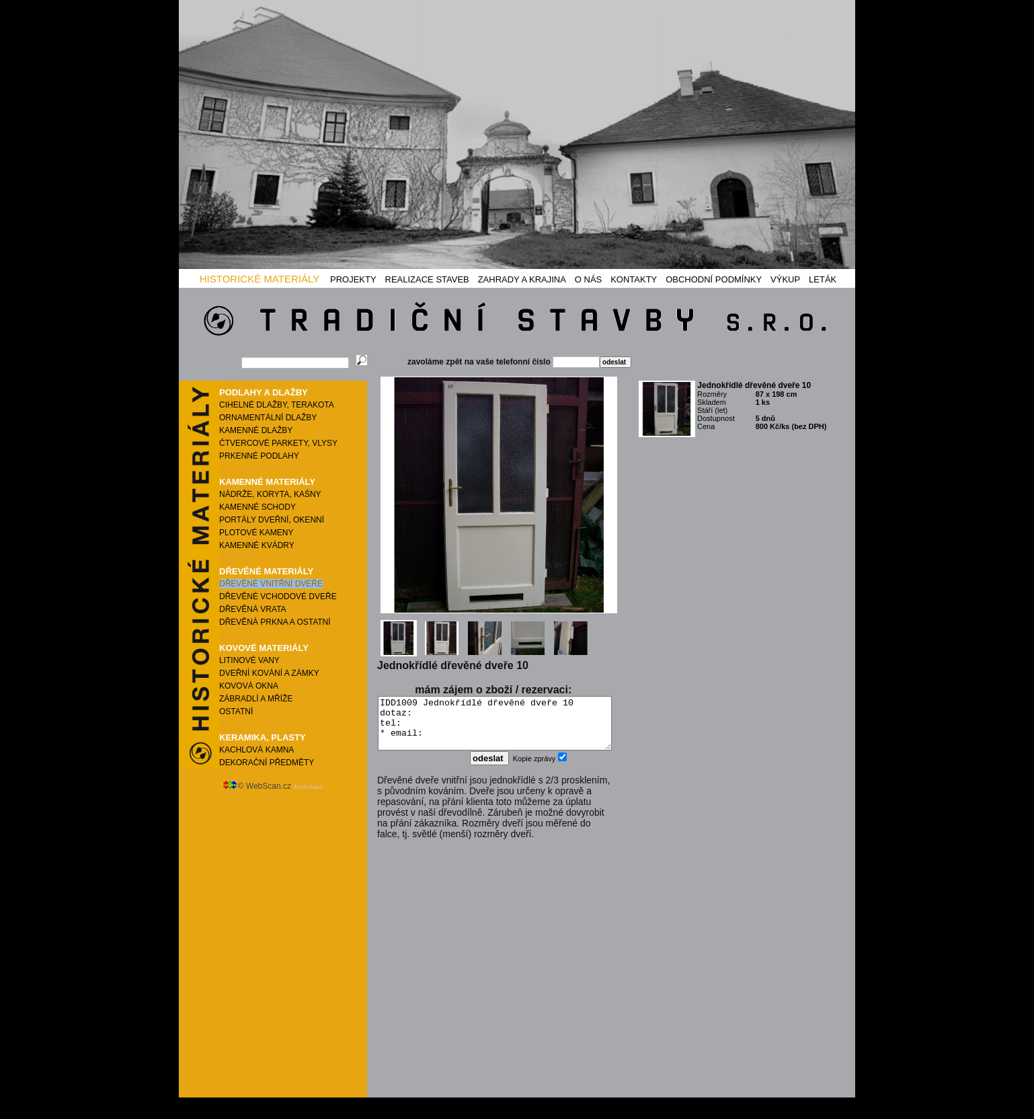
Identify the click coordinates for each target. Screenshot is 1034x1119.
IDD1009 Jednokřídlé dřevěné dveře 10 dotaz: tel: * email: (495, 728)
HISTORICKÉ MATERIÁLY (259, 278)
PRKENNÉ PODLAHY (259, 456)
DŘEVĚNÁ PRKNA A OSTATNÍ (275, 622)
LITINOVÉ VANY (249, 660)
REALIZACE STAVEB (427, 279)
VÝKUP (785, 279)
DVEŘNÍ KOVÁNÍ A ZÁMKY (269, 673)
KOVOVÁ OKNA (248, 686)
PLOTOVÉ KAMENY (256, 532)
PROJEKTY (353, 279)
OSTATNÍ (236, 711)
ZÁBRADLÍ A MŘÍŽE (255, 698)
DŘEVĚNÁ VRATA (252, 609)
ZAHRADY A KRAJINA (522, 279)
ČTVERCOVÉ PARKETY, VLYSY (278, 443)
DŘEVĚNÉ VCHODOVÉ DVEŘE (278, 596)
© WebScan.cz (272, 786)
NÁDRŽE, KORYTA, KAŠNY (270, 494)
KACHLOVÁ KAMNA (256, 750)
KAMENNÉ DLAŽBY (255, 430)
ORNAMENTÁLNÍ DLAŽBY (268, 417)
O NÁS (588, 279)
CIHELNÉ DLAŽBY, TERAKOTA (276, 405)
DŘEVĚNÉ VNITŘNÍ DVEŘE (271, 583)
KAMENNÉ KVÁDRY (256, 545)
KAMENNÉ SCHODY (257, 507)
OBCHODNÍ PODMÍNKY (714, 279)
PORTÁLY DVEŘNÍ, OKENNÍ (271, 520)
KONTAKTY (633, 279)
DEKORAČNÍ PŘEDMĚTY (266, 762)
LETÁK (822, 279)
